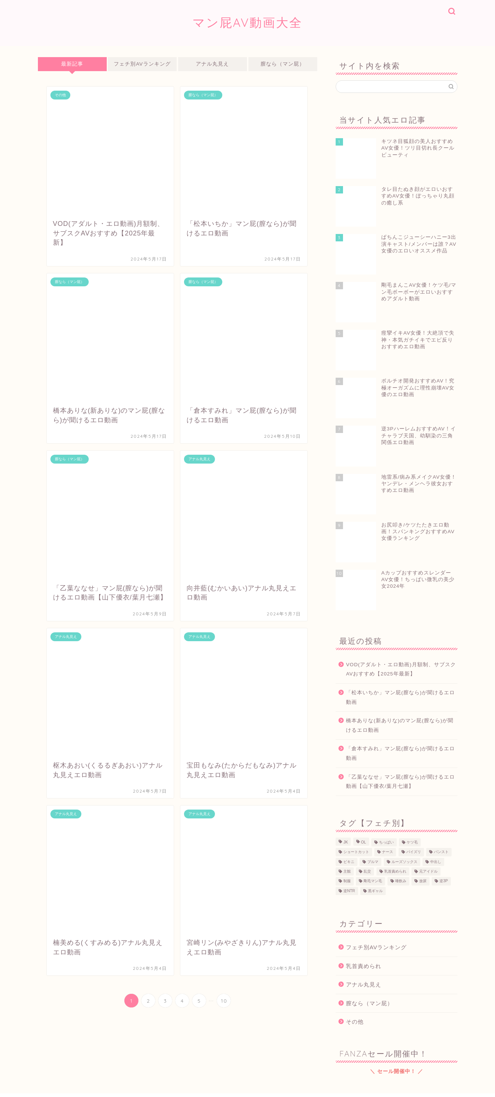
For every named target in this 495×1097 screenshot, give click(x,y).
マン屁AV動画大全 (247, 22)
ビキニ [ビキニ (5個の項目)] (348, 862)
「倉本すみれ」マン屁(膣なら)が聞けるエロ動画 (400, 753)
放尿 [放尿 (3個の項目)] (423, 881)
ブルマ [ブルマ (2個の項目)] (372, 862)
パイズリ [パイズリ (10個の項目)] (413, 852)
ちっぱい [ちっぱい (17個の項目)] (386, 842)
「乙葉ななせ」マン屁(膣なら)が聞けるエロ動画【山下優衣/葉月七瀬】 (400, 781)
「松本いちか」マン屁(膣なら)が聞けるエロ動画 (400, 697)
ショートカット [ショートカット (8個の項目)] (356, 852)
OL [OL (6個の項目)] (363, 842)
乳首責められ (363, 966)
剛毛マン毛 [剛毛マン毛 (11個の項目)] (373, 881)
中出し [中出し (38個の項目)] (435, 862)
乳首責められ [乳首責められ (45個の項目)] (395, 871)
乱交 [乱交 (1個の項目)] (367, 871)
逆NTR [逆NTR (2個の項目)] (349, 891)
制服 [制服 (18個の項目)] (347, 881)
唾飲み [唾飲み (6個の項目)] (400, 881)
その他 (355, 1022)
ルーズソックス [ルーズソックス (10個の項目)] (404, 862)
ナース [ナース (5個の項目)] (387, 852)
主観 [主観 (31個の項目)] (347, 871)
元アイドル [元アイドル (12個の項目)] (428, 871)
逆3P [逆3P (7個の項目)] (443, 881)
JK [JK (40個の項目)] (345, 842)
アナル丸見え (212, 64)
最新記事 (72, 64)
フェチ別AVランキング (142, 64)
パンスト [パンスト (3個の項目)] (441, 852)
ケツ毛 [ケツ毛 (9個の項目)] (412, 842)
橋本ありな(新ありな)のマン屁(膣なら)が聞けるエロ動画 (399, 725)
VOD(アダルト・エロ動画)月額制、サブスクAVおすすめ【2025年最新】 (401, 669)
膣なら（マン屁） (283, 64)
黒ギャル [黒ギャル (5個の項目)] (375, 891)
